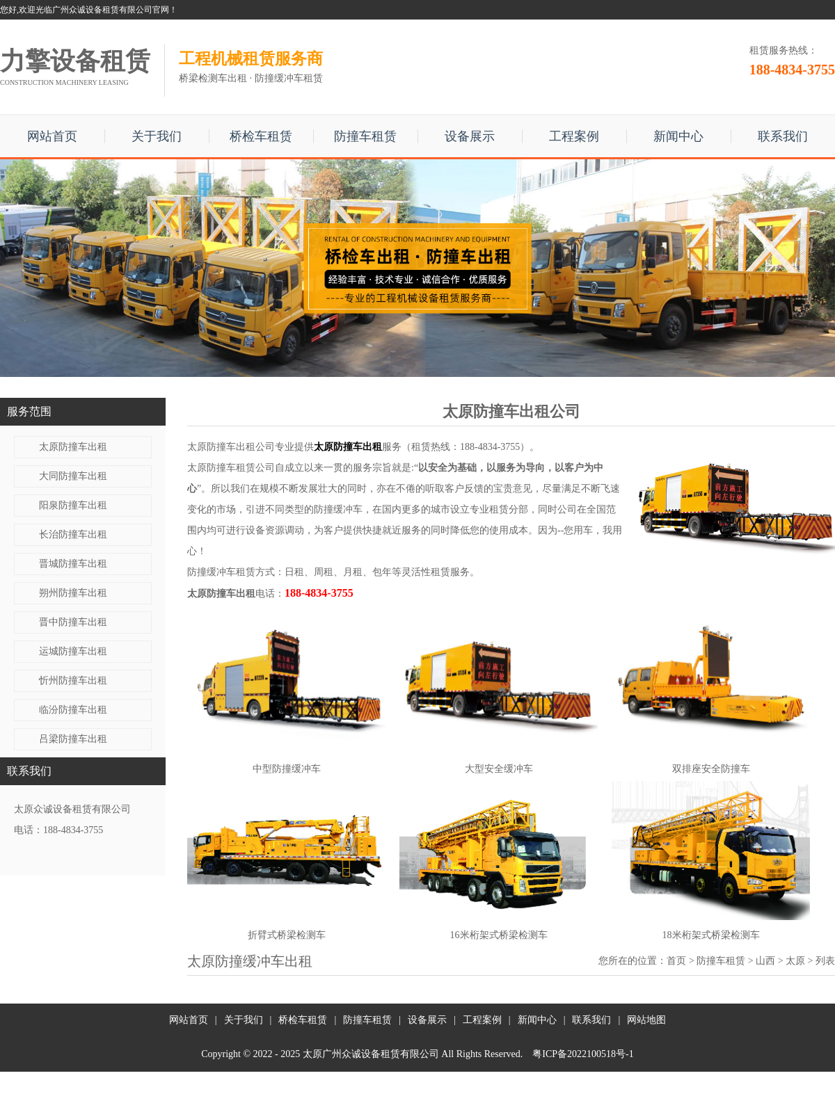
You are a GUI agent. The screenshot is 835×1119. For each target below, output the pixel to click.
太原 (795, 961)
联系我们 (783, 136)
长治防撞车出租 (73, 534)
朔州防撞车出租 (73, 593)
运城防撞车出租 (73, 651)
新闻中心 (678, 136)
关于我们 (157, 136)
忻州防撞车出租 (73, 680)
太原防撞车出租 (73, 447)
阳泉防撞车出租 (73, 505)
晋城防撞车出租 (73, 563)
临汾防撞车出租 (73, 710)
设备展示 (470, 136)
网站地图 (646, 1020)
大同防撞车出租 (73, 476)
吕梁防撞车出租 (73, 739)
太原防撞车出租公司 (231, 447)
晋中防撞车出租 (73, 622)
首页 (676, 961)
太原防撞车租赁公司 (231, 467)
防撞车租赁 (365, 136)
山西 (765, 961)
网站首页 (52, 136)
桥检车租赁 (261, 136)
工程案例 (574, 136)
